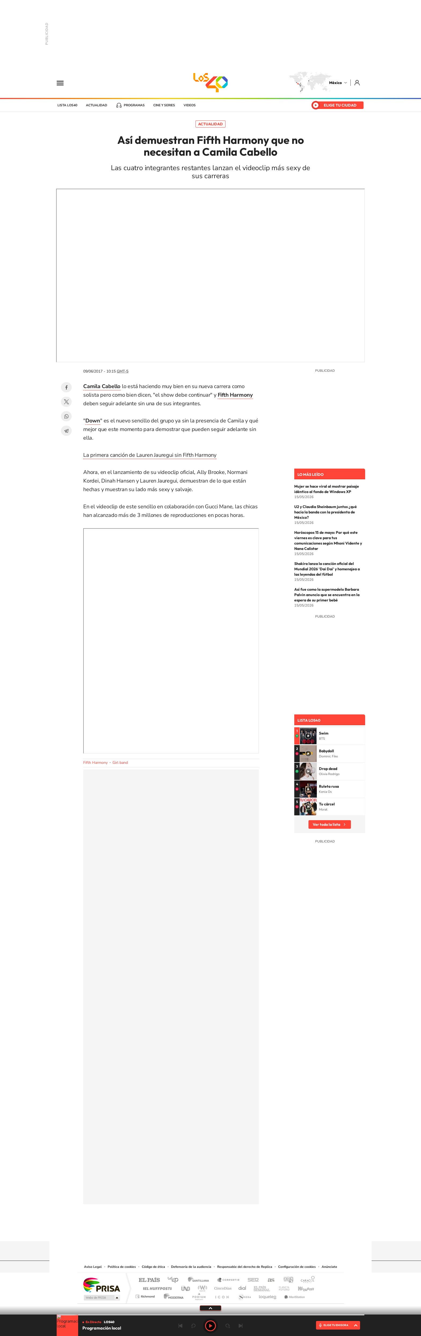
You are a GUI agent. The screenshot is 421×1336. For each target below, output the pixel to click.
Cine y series (164, 105)
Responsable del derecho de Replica (244, 1267)
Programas (134, 105)
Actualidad (96, 105)
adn (286, 1280)
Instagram (205, 1231)
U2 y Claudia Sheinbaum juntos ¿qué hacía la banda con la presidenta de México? (325, 512)
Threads (237, 1231)
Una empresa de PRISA (101, 1284)
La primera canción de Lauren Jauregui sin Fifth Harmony (149, 455)
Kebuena (301, 1287)
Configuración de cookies (297, 1267)
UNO (186, 1287)
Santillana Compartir (228, 1280)
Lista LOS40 (67, 105)
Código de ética (153, 1267)
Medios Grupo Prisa (101, 1297)
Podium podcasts (198, 1295)
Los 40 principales (175, 1280)
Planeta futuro (282, 1287)
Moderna (172, 1295)
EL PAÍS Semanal (262, 1287)
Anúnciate (329, 1267)
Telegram (66, 431)
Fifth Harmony (95, 762)
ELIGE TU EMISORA (336, 1325)
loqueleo (268, 1295)
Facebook (66, 387)
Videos (190, 105)
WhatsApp (66, 416)
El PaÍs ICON (222, 1295)
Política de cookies (122, 1267)
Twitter (66, 402)
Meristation (294, 1295)
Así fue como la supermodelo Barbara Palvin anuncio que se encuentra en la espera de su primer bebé (327, 595)
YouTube (194, 1231)
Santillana (200, 1280)
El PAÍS (149, 1280)
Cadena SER (252, 1280)
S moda (244, 1295)
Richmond (146, 1295)
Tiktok (183, 1231)
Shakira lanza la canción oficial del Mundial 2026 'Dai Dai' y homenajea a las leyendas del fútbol (327, 569)
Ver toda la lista (326, 824)
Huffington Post (156, 1287)
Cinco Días (222, 1287)
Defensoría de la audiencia (191, 1267)
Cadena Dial (242, 1287)
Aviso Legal (93, 1267)
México (335, 82)
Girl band (120, 762)
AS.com (268, 1280)
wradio (201, 1287)
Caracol (306, 1280)
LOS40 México (210, 83)
